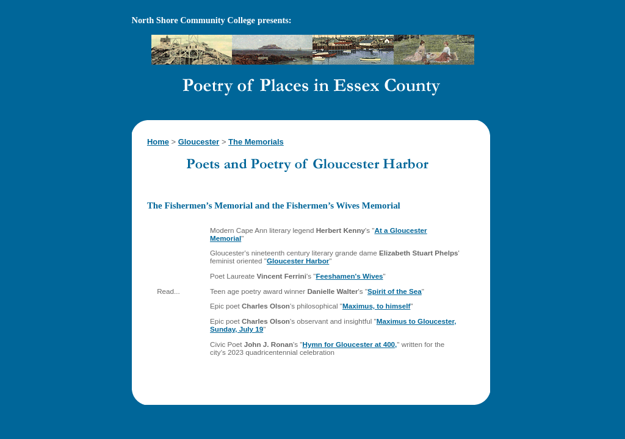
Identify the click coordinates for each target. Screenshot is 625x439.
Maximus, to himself (376, 306)
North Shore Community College (193, 20)
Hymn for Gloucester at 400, (350, 344)
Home (158, 141)
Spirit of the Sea (394, 291)
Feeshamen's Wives (349, 276)
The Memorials (256, 141)
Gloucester (199, 141)
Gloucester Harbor (298, 261)
